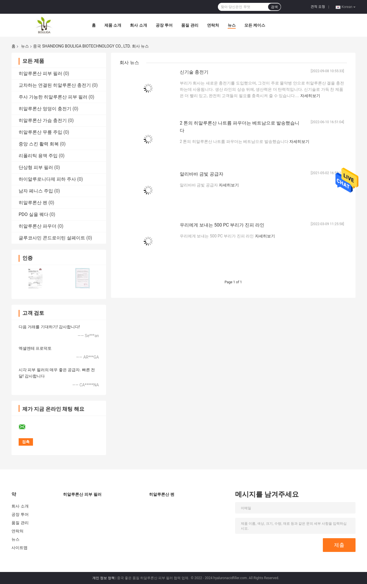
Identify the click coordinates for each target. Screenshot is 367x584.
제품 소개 (112, 25)
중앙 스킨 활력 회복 (39, 144)
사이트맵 (19, 547)
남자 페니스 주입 (36, 191)
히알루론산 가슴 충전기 (43, 120)
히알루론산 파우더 (37, 226)
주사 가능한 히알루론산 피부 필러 (53, 97)
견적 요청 (318, 7)
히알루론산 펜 (33, 202)
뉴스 (232, 25)
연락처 (213, 25)
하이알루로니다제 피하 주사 (47, 179)
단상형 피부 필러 (36, 167)
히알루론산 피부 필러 (40, 73)
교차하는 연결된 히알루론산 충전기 (55, 85)
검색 (274, 7)
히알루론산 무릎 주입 (40, 132)
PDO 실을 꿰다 (33, 214)
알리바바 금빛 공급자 (201, 174)
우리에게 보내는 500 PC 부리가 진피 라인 (222, 225)
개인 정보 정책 (103, 578)
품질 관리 (189, 25)
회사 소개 (138, 25)
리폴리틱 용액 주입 (38, 155)
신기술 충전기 (194, 72)
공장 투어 (164, 25)
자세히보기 (310, 95)
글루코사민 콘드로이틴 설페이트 (52, 238)
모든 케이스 (254, 25)
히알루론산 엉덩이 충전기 (45, 108)
